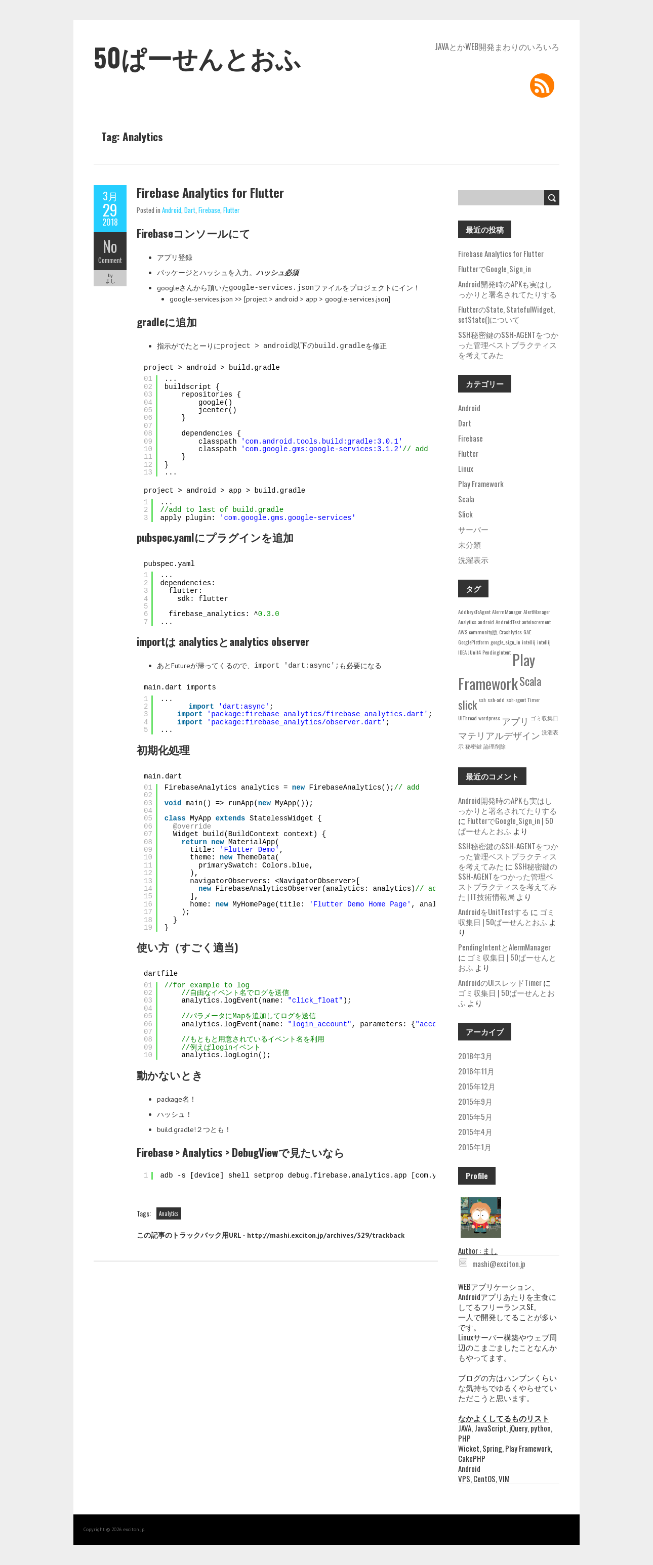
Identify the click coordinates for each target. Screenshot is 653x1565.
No (110, 246)
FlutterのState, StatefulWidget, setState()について (506, 314)
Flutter (231, 210)
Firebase (209, 210)
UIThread (467, 718)
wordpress (489, 718)
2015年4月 (475, 1131)
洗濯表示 (473, 559)
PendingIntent (496, 652)
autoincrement (536, 622)
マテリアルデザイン (499, 735)
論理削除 (494, 746)
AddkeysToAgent (474, 611)
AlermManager (507, 611)
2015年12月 (477, 1086)
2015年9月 (475, 1101)
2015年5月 (475, 1116)
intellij (529, 642)
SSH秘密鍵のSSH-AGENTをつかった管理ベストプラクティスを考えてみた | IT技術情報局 (507, 881)
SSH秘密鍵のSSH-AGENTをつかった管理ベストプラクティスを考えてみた (508, 344)
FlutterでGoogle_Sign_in (494, 268)
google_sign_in (505, 642)
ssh (482, 699)
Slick (465, 513)
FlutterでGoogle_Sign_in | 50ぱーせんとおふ (505, 825)
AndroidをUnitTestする (493, 911)
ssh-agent (516, 699)
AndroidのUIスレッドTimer (500, 982)
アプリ (515, 720)
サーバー (473, 529)
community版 (483, 632)
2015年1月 (475, 1146)
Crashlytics (510, 632)
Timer (533, 699)
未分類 (469, 544)
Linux (465, 468)
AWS (462, 632)
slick (467, 704)
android (486, 622)
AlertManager (536, 611)
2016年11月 (476, 1070)
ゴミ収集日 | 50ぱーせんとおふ (506, 916)
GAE (527, 632)
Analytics (169, 1213)
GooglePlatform (473, 642)
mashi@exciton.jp (492, 1263)
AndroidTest (508, 622)
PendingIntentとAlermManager (504, 946)
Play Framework (481, 483)
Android (171, 210)
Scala (466, 498)
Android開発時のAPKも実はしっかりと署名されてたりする (507, 288)
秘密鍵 (473, 746)
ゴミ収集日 (544, 718)
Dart (189, 210)
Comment (110, 260)
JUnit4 (474, 652)
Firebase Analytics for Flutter (210, 192)
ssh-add (496, 699)
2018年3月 (475, 1055)
